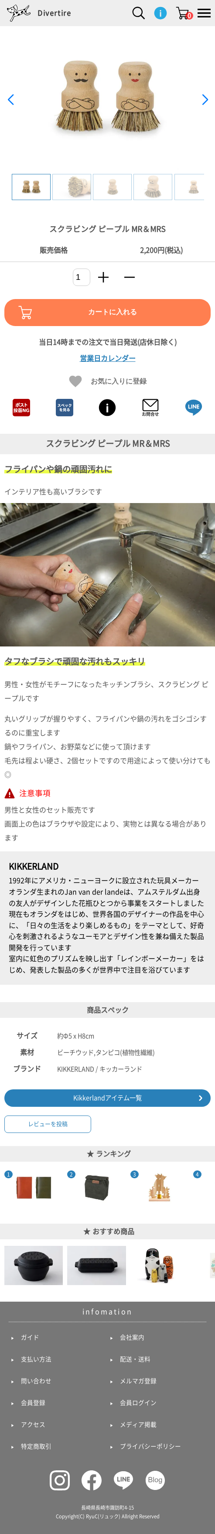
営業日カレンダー (108, 358)
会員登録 (33, 1403)
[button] (205, 99)
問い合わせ (36, 1381)
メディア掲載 (138, 1425)
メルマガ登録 (138, 1381)
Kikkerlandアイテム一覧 (107, 1098)
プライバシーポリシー (150, 1446)
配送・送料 (135, 1359)
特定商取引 (36, 1446)
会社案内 (132, 1337)
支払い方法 (36, 1359)
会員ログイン (138, 1403)
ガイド (30, 1337)
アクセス (33, 1425)
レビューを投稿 (48, 1124)
